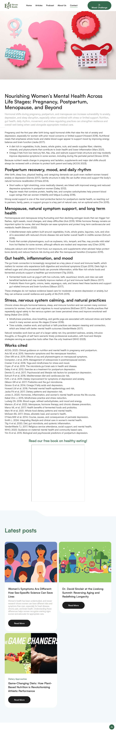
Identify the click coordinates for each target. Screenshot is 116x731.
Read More (19, 623)
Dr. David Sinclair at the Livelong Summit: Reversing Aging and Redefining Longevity (82, 592)
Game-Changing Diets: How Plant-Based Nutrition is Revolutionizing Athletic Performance (30, 687)
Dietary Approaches (17, 679)
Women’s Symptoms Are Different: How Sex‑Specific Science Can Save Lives (30, 592)
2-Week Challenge (99, 6)
